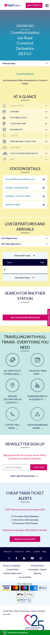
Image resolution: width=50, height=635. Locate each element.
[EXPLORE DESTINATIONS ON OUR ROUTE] (12, 391)
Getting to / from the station (18, 196)
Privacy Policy (37, 565)
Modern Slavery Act (12, 573)
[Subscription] (16, 467)
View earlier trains (24, 255)
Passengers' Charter (37, 569)
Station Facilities (12, 204)
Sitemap (37, 573)
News (28, 551)
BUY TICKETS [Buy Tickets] (34, 5)
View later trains (25, 277)
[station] (25, 309)
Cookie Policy (12, 569)
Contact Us (19, 551)
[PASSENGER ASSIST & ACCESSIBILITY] (37, 390)
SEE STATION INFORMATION (25, 317)
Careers (36, 551)
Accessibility (25, 577)
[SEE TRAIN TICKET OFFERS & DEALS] (12, 364)
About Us (8, 551)
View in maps (9, 63)
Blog (44, 551)
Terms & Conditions (12, 565)
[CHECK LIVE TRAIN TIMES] (37, 364)
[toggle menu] (47, 5)
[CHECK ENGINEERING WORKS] (37, 418)
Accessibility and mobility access (20, 179)
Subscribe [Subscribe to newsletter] (38, 467)
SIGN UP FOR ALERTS (24, 539)
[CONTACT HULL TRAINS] (12, 418)
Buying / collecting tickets (17, 187)
